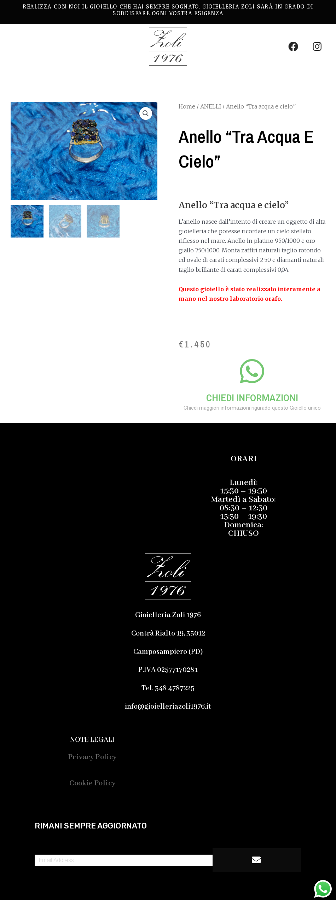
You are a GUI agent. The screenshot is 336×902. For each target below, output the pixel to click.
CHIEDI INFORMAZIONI (252, 398)
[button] (109, 78)
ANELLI (210, 106)
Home (187, 106)
